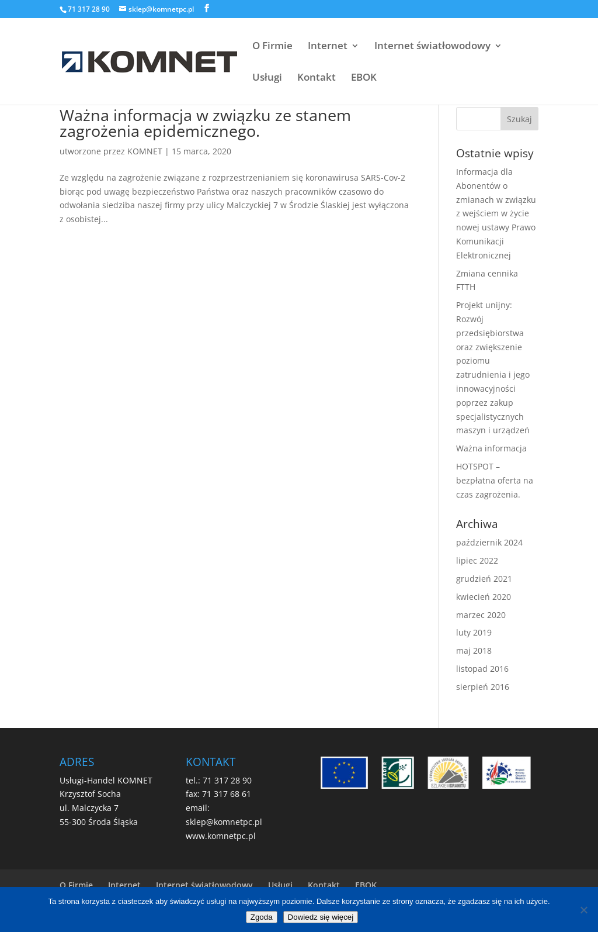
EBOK (364, 78)
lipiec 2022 (477, 560)
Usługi (267, 78)
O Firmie (272, 47)
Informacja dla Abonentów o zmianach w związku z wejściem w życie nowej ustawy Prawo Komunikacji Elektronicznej (496, 213)
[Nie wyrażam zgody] (583, 910)
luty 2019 (474, 632)
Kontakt (316, 78)
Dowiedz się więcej (321, 917)
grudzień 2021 (484, 578)
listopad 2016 (482, 668)
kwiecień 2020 (483, 596)
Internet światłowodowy (432, 47)
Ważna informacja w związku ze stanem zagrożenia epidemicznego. (205, 122)
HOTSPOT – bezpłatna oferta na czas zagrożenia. (494, 480)
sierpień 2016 (482, 686)
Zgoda (262, 917)
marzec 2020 (481, 614)
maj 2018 (474, 650)
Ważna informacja (491, 448)
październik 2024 (489, 542)
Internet (327, 47)
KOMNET (144, 151)
